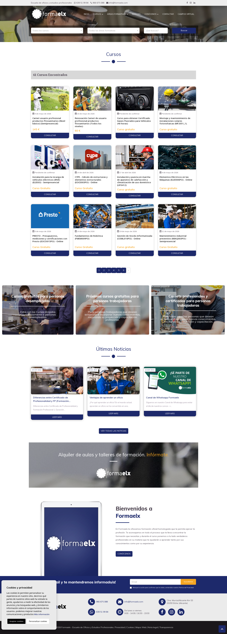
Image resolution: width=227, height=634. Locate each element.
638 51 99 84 (81, 2)
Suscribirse (188, 582)
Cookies (130, 627)
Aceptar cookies (16, 621)
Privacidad (120, 627)
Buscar (184, 30)
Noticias (136, 14)
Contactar (168, 14)
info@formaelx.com (117, 2)
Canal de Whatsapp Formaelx (162, 397)
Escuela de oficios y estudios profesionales (51, 2)
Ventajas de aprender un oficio (106, 397)
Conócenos (151, 14)
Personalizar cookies (38, 621)
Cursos (98, 14)
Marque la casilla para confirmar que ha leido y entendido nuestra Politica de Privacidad (163, 587)
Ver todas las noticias (113, 431)
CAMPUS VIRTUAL (186, 14)
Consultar (50, 135)
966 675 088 (97, 2)
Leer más (57, 417)
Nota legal (153, 627)
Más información (42, 614)
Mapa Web (141, 627)
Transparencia (166, 627)
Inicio (86, 14)
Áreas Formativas (117, 14)
